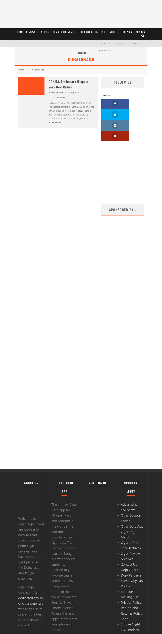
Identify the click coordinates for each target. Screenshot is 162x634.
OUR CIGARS (85, 32)
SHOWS (126, 32)
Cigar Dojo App (105, 50)
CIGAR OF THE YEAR (63, 32)
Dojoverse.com (62, 614)
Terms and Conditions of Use (131, 619)
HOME (20, 32)
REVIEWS (31, 32)
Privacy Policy (131, 581)
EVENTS (112, 32)
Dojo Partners (131, 554)
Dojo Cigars (129, 548)
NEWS (44, 32)
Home (21, 69)
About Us (137, 43)
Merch (139, 32)
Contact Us (121, 43)
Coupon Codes (106, 43)
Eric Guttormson (58, 92)
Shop (125, 597)
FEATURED (100, 32)
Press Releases (58, 97)
